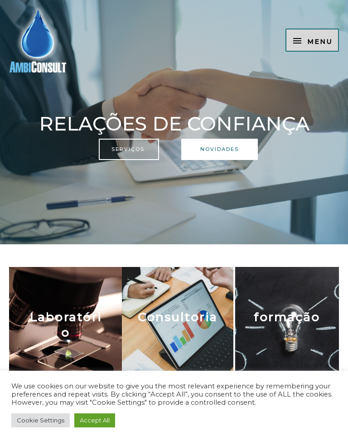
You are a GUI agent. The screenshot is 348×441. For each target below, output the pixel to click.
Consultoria (178, 317)
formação (287, 317)
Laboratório (65, 325)
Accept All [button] (95, 420)
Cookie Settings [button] (40, 420)
